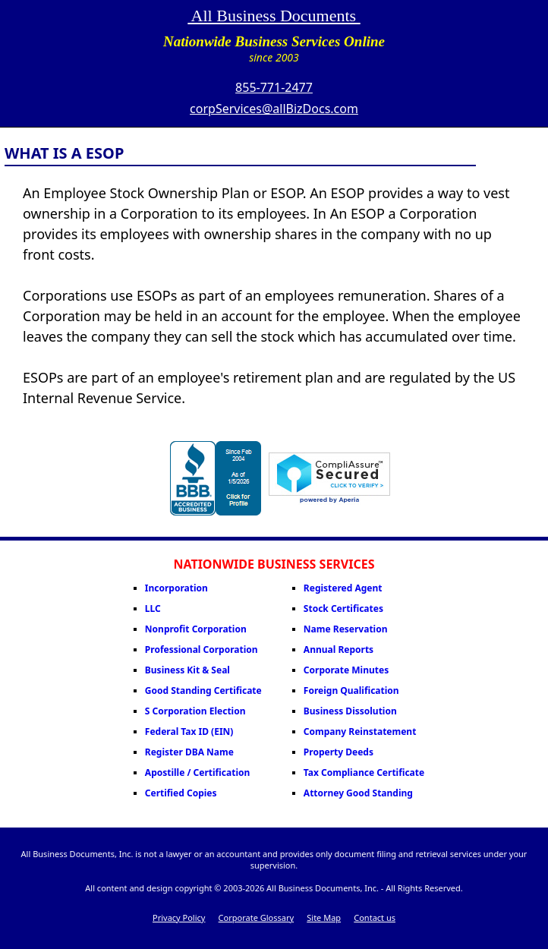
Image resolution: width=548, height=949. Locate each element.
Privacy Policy (179, 917)
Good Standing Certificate (203, 690)
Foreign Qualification (351, 690)
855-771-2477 (274, 87)
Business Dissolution (350, 711)
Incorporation (176, 588)
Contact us (374, 917)
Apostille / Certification (197, 772)
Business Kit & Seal (187, 670)
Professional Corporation (201, 649)
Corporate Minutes (346, 670)
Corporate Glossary (256, 917)
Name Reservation (346, 629)
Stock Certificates (343, 608)
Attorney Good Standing (358, 793)
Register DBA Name (189, 752)
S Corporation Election (195, 711)
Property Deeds (338, 752)
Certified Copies (181, 793)
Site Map (324, 917)
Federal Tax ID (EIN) (189, 731)
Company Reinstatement (360, 731)
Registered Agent (343, 588)
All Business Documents (273, 15)
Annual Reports (338, 649)
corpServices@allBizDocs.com (274, 108)
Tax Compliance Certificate (364, 772)
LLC (153, 608)
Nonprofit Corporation (196, 629)
